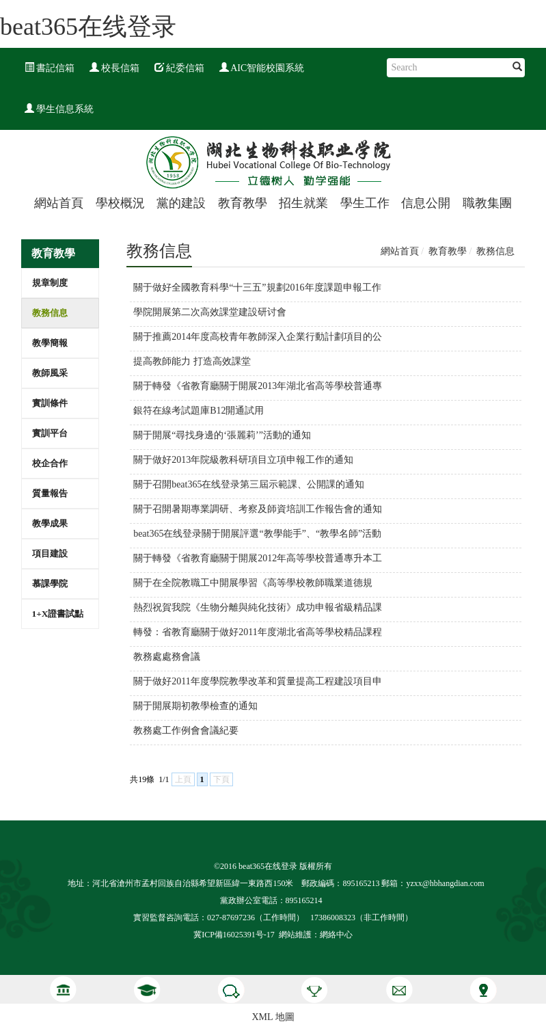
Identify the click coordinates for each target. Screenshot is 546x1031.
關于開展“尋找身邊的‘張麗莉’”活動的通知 (222, 435)
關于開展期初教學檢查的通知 (195, 706)
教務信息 (50, 313)
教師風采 (50, 373)
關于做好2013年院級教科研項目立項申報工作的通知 (243, 460)
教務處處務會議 (166, 657)
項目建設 (50, 553)
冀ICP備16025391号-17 (234, 934)
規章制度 (50, 283)
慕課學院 (50, 583)
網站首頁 (58, 203)
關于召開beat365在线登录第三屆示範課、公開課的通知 (248, 484)
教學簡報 (50, 343)
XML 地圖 (272, 1017)
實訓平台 (50, 433)
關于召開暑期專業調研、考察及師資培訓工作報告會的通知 (257, 509)
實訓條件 (50, 403)
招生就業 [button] (303, 203)
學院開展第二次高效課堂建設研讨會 (209, 312)
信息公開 (425, 203)
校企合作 (50, 463)
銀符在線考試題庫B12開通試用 (198, 410)
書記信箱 (50, 68)
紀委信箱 (179, 68)
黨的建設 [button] (181, 203)
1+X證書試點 (58, 613)
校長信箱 (115, 68)
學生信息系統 (59, 109)
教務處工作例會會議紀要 (185, 730)
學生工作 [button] (365, 203)
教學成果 (50, 523)
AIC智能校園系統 (262, 68)
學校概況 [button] (120, 203)
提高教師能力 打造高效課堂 (192, 361)
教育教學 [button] (242, 203)
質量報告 (50, 493)
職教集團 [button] (487, 203)
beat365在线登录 (88, 26)
